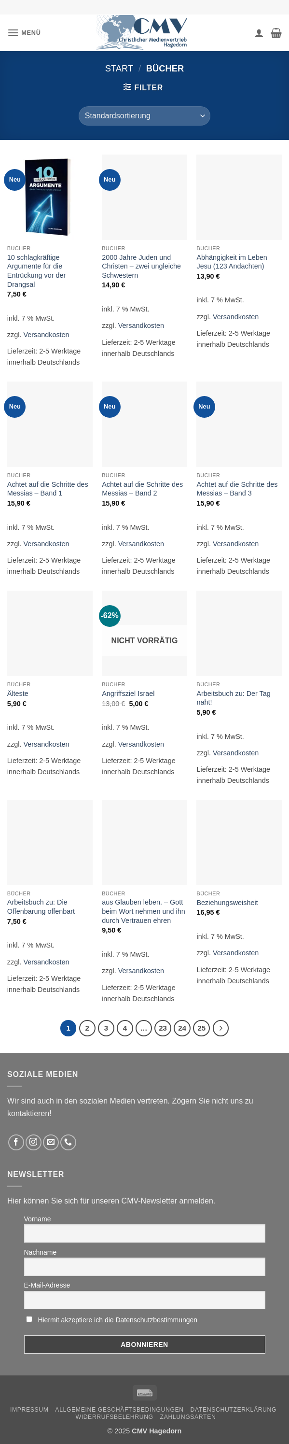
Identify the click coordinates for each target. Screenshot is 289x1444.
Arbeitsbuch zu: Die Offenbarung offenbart (41, 906)
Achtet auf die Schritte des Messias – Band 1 (47, 489)
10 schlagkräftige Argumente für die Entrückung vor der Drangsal (36, 271)
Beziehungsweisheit (227, 902)
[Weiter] (221, 1028)
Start (119, 68)
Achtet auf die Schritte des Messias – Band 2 (142, 489)
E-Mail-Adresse (47, 1285)
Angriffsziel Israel (128, 693)
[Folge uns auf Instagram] (33, 1142)
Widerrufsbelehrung (114, 1417)
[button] (24, 32)
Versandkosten (46, 335)
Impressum (29, 1409)
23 (163, 1028)
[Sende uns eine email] (51, 1142)
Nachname (40, 1252)
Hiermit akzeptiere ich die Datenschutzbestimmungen (117, 1320)
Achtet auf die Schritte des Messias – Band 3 (236, 489)
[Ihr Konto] (259, 32)
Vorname (37, 1219)
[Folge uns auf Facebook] (16, 1142)
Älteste (17, 693)
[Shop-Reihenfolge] (144, 116)
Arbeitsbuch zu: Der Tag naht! (233, 698)
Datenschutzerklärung (234, 1409)
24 (182, 1028)
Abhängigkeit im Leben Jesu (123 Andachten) (231, 262)
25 (201, 1028)
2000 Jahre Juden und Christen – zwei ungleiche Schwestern (141, 266)
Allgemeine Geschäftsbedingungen (119, 1409)
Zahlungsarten (188, 1417)
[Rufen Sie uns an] (68, 1142)
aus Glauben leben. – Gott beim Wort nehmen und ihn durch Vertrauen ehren (143, 911)
